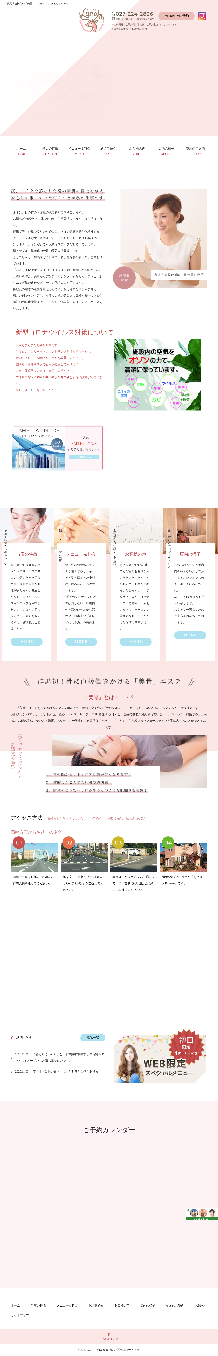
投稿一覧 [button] (93, 1037)
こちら (32, 390)
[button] (27, 642)
